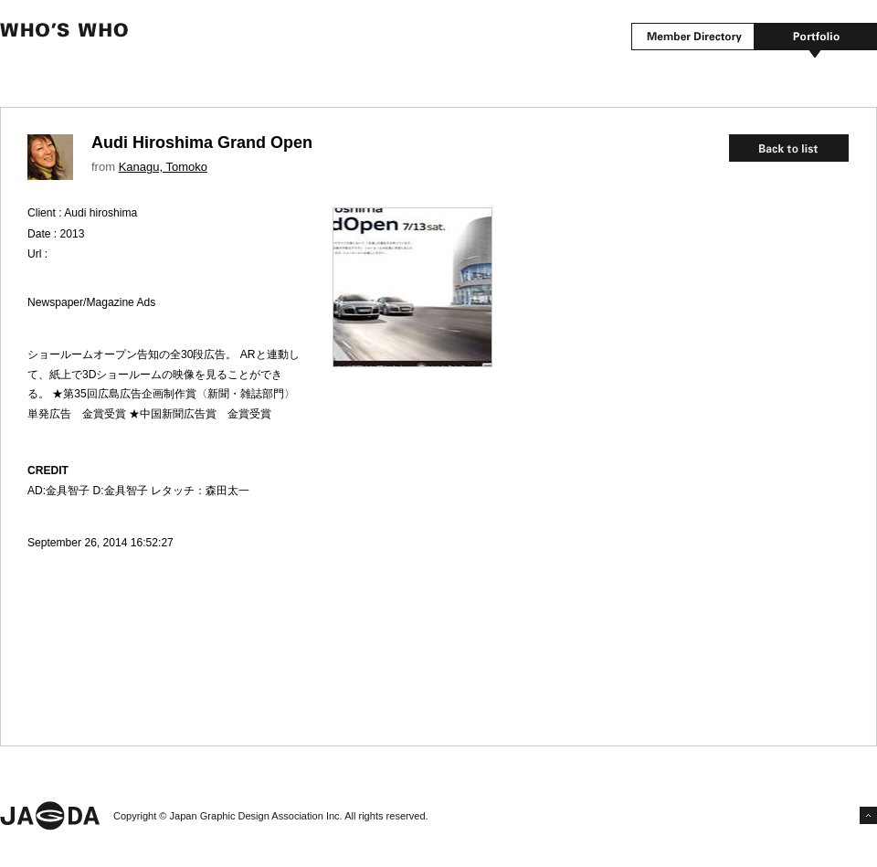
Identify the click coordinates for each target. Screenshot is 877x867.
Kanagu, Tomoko (163, 167)
